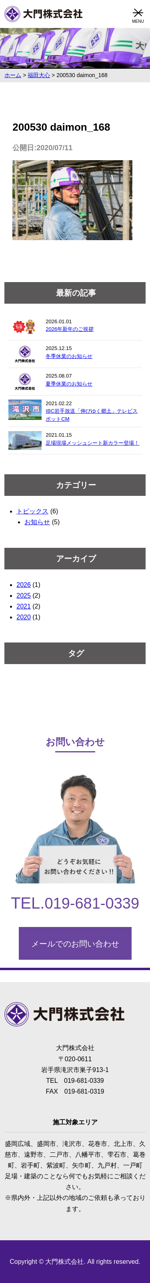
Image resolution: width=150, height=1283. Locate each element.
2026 (23, 584)
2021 (23, 606)
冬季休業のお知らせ (69, 356)
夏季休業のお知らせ (69, 384)
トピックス (32, 511)
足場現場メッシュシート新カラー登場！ (92, 443)
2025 (23, 595)
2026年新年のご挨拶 (70, 329)
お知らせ (37, 522)
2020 (23, 617)
